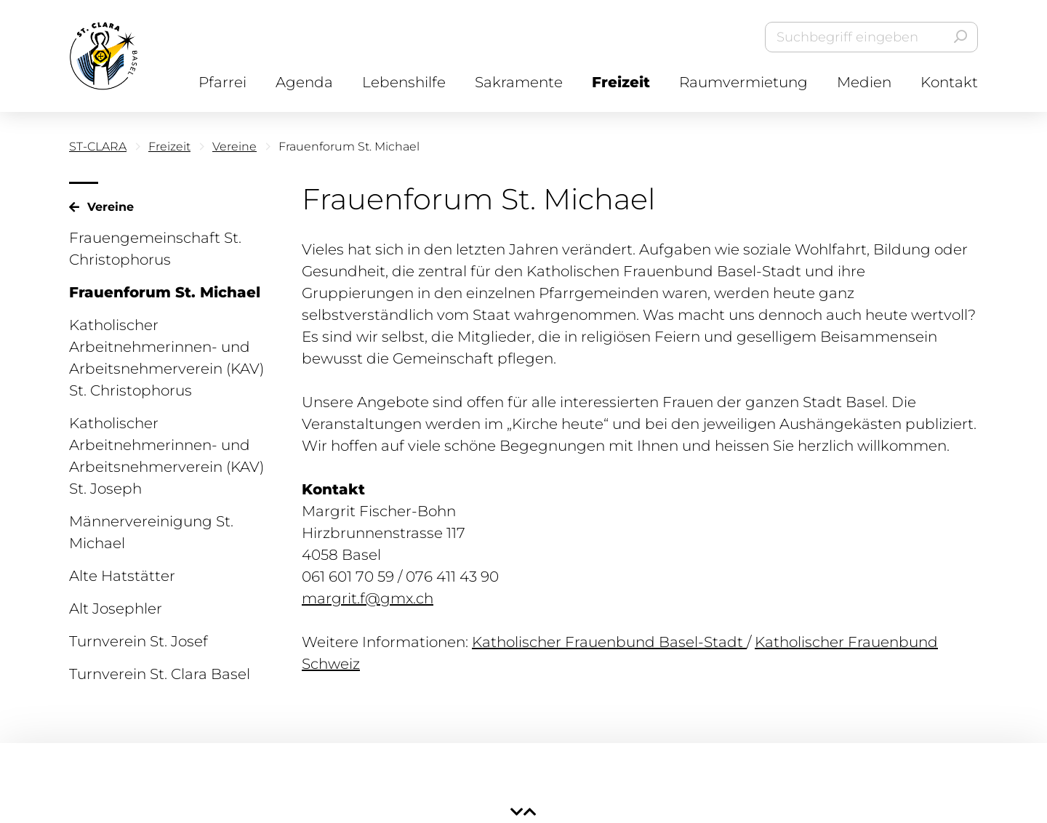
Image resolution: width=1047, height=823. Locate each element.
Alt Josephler (115, 608)
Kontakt (949, 82)
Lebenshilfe (404, 82)
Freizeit (621, 82)
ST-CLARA (98, 146)
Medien (864, 82)
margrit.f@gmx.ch (367, 598)
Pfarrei (222, 82)
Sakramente (519, 82)
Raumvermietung (743, 82)
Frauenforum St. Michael (164, 292)
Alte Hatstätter (122, 576)
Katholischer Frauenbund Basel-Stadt (609, 642)
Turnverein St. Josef (138, 641)
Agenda (304, 82)
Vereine (234, 146)
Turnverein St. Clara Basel (159, 674)
